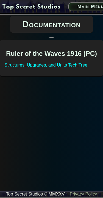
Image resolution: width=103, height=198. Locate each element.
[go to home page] (31, 7)
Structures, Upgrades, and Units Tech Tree (45, 65)
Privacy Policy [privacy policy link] (83, 194)
